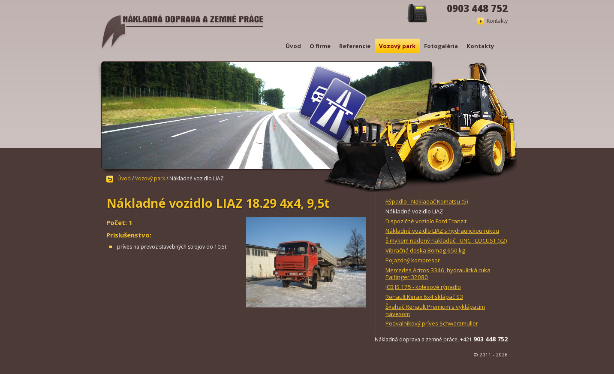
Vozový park (397, 46)
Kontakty (497, 20)
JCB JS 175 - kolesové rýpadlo (423, 287)
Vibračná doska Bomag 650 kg (425, 250)
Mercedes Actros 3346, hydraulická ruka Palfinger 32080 (438, 273)
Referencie (354, 46)
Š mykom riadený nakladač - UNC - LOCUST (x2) (446, 240)
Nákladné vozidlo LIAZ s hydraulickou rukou (442, 230)
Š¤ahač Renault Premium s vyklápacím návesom (435, 310)
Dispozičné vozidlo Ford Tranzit (426, 221)
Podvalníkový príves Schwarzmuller (431, 323)
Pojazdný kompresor (412, 260)
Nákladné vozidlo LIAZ (414, 211)
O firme (320, 46)
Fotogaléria (441, 46)
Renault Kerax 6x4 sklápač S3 (424, 297)
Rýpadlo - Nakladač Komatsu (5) (426, 201)
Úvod (293, 46)
